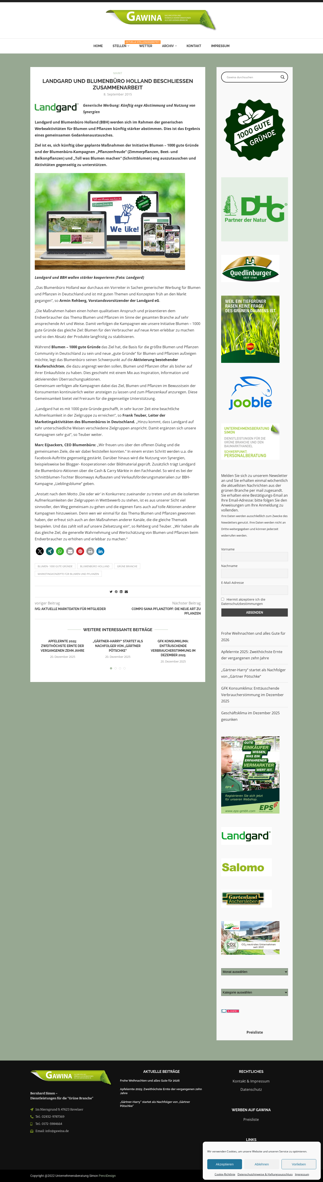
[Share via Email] (126, 591)
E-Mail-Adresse (232, 582)
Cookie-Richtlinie (225, 1174)
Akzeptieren (225, 1164)
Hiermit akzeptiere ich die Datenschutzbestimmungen (243, 601)
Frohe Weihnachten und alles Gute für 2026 (150, 1080)
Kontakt (194, 46)
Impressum (302, 1174)
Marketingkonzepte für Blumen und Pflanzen (68, 574)
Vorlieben (299, 1164)
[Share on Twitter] (111, 591)
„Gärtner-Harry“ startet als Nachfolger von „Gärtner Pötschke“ (118, 645)
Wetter (145, 46)
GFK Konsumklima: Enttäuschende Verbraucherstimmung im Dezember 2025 (252, 695)
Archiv (168, 46)
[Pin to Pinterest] (116, 591)
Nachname (229, 566)
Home (98, 46)
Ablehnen (262, 1164)
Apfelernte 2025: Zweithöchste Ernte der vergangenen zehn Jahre (62, 645)
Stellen (121, 44)
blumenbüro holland (94, 566)
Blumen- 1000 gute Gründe (55, 566)
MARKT (117, 73)
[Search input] (252, 77)
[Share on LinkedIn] (121, 591)
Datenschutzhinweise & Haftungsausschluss (265, 1174)
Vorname (228, 549)
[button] (40, 551)
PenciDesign (107, 1176)
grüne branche (127, 566)
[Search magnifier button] (282, 77)
